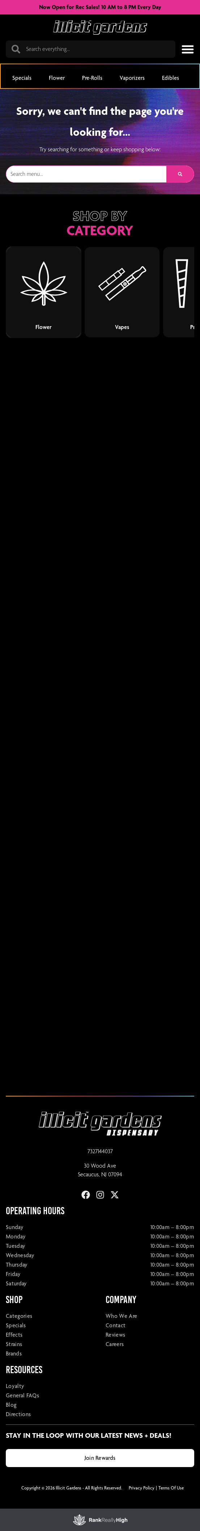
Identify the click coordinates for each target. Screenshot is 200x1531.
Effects (14, 1348)
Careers (115, 1357)
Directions (18, 1427)
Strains (14, 1357)
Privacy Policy (141, 1501)
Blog (11, 1418)
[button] (187, 49)
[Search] (180, 188)
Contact (115, 1339)
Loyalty (15, 1399)
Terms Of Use (171, 1501)
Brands (14, 1367)
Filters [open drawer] (17, 1520)
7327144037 (100, 1165)
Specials (16, 1339)
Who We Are (121, 1329)
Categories (19, 1329)
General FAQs (22, 1409)
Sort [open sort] (182, 1520)
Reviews (115, 1348)
